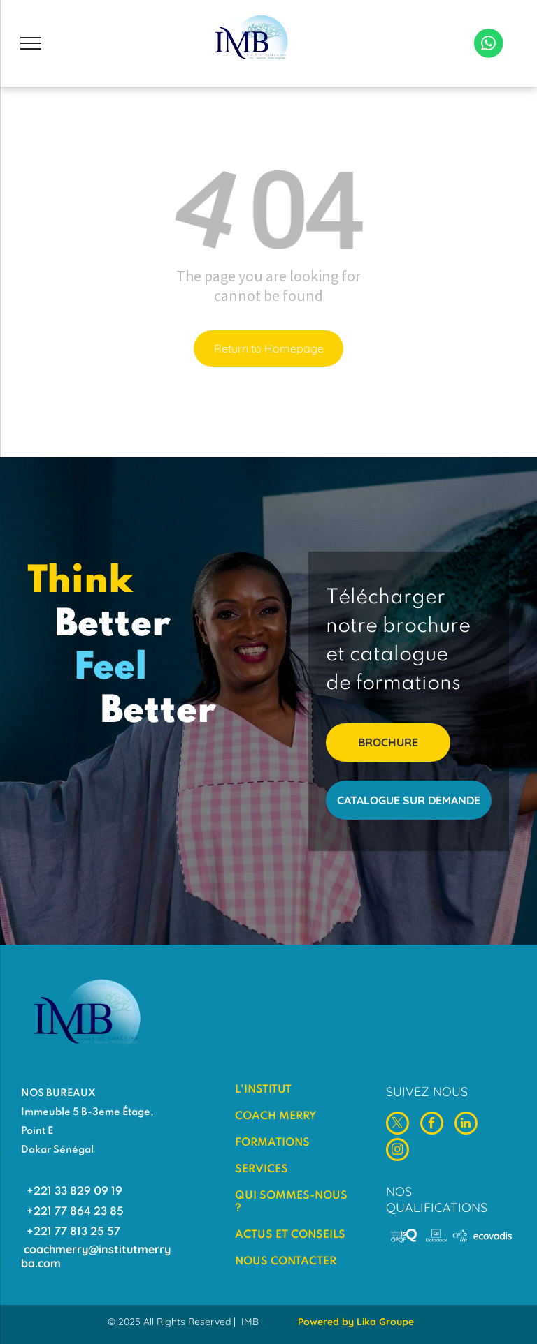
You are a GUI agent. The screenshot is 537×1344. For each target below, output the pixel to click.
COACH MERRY (276, 1116)
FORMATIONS (272, 1143)
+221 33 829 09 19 (74, 1191)
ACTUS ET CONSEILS (290, 1235)
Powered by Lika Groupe (356, 1321)
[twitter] (397, 1125)
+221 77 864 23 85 (75, 1212)
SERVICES (261, 1169)
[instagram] (397, 1151)
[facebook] (431, 1125)
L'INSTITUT (263, 1089)
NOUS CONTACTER (285, 1261)
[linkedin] (466, 1125)
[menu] (31, 43)
